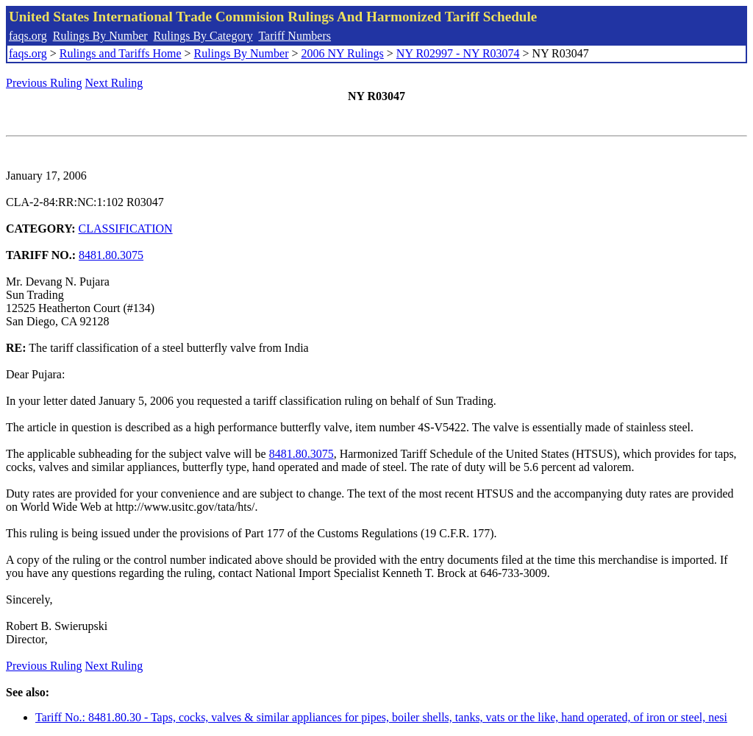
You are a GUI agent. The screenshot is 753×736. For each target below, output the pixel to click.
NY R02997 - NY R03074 (458, 53)
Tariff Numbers (294, 35)
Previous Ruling (44, 83)
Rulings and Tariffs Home (121, 53)
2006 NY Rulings (342, 53)
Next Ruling (114, 83)
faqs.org (28, 35)
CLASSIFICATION (126, 228)
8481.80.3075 (111, 255)
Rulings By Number (100, 35)
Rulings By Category (203, 35)
